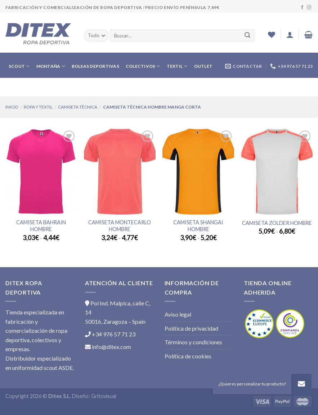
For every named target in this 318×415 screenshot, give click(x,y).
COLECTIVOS (143, 66)
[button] (301, 384)
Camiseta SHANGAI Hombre (198, 225)
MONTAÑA (50, 66)
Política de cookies (188, 356)
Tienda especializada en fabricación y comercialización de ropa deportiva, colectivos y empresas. (36, 330)
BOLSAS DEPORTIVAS (95, 66)
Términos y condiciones (193, 342)
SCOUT (19, 66)
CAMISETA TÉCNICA (77, 107)
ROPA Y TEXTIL (38, 107)
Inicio (11, 107)
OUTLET (203, 66)
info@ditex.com (108, 346)
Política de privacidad (191, 328)
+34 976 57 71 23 (110, 334)
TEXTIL (177, 66)
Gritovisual (103, 396)
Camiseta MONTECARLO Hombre (119, 225)
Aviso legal (178, 314)
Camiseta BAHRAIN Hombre (41, 225)
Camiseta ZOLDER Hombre (277, 223)
